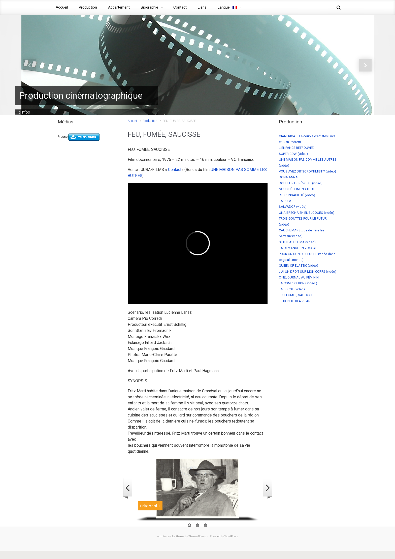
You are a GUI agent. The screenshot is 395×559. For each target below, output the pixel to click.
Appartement (119, 7)
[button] (29, 65)
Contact (180, 7)
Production (88, 7)
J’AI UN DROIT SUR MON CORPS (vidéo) (307, 271)
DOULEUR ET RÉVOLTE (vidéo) (300, 183)
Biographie (149, 7)
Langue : (227, 7)
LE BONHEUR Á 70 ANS (296, 301)
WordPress (231, 536)
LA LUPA (285, 201)
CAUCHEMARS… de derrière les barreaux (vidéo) (301, 233)
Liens (202, 7)
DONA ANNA (288, 177)
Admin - (162, 536)
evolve (171, 536)
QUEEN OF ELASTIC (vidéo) (298, 265)
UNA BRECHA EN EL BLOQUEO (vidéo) (306, 213)
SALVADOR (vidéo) (293, 206)
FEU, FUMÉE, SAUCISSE (296, 295)
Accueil (62, 7)
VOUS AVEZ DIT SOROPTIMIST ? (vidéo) (307, 171)
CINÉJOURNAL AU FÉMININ (299, 277)
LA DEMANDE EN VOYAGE (298, 248)
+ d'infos (22, 112)
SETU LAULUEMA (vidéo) (297, 242)
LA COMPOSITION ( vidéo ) (298, 283)
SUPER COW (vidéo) (293, 154)
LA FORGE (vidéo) (292, 289)
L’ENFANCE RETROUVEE (296, 148)
